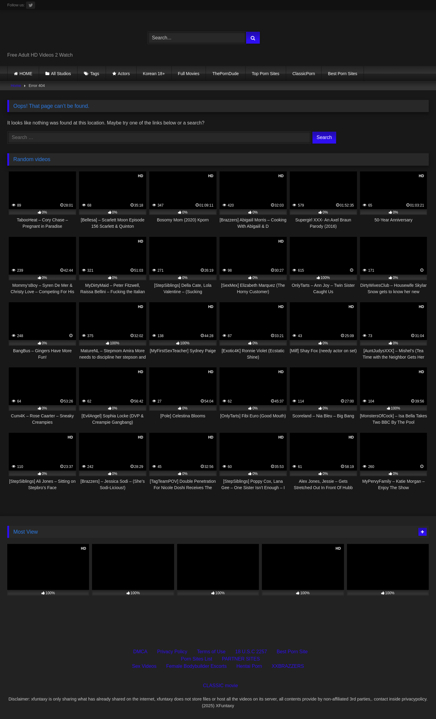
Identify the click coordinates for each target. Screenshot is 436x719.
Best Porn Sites (342, 73)
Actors (124, 73)
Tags (94, 73)
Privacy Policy (172, 651)
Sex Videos (144, 666)
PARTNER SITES (241, 658)
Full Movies (189, 73)
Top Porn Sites (265, 73)
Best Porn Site (292, 651)
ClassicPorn (303, 73)
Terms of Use (211, 651)
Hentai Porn (249, 666)
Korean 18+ (154, 73)
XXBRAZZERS (288, 666)
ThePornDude (225, 73)
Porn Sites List (196, 658)
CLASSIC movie (220, 685)
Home (16, 85)
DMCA (140, 651)
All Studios (61, 73)
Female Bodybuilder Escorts (196, 666)
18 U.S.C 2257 (251, 651)
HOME (26, 73)
